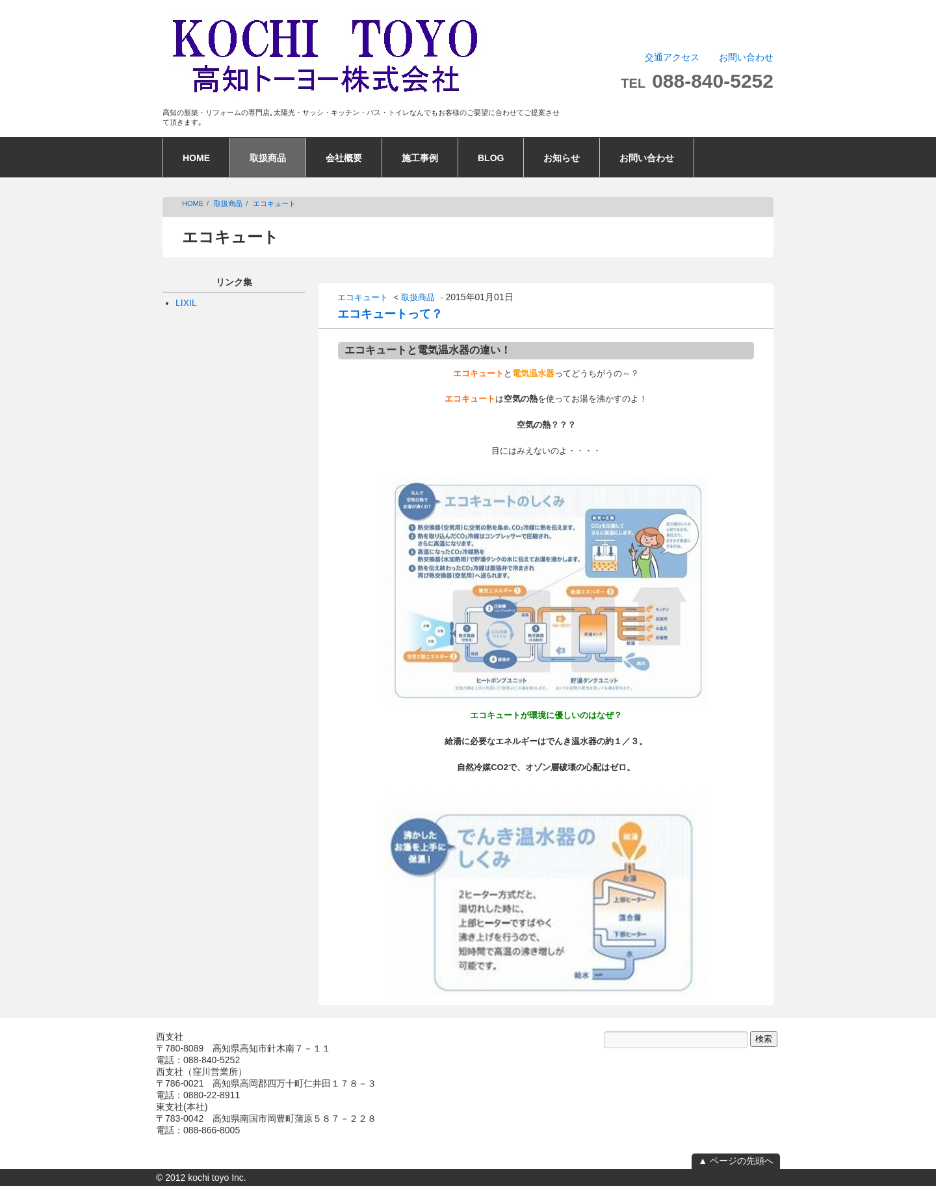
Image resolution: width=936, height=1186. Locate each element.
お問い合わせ (746, 57)
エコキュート (274, 203)
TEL (697, 83)
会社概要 (344, 158)
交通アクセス (672, 57)
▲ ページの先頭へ (736, 1160)
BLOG (491, 158)
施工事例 (420, 158)
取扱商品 (268, 158)
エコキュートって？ (390, 313)
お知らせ (561, 158)
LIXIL (186, 303)
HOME (196, 158)
